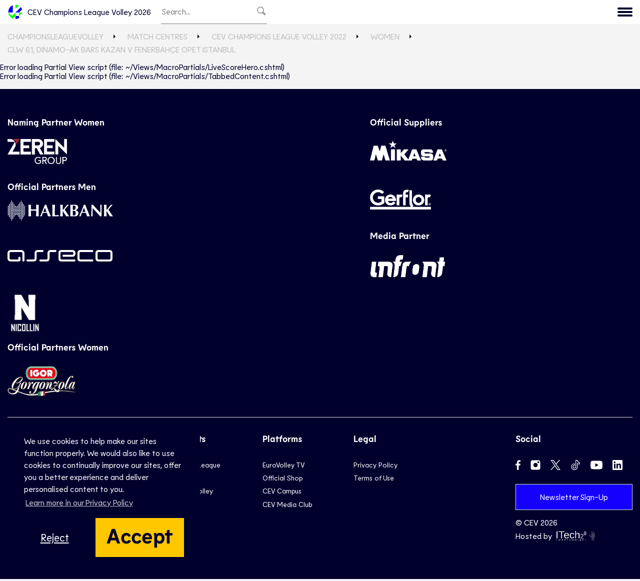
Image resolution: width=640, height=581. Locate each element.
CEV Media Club (287, 506)
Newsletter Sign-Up (574, 499)
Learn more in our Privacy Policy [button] (79, 502)
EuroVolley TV (283, 466)
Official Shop (282, 480)
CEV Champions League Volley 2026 (79, 13)
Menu (571, 13)
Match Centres (158, 39)
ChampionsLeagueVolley (56, 39)
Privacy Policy (376, 466)
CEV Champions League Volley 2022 (279, 39)
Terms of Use (374, 480)
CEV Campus (282, 493)
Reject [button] (54, 537)
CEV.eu (611, 13)
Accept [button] (139, 535)
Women (385, 39)
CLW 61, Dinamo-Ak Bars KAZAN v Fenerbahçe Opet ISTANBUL (122, 51)
